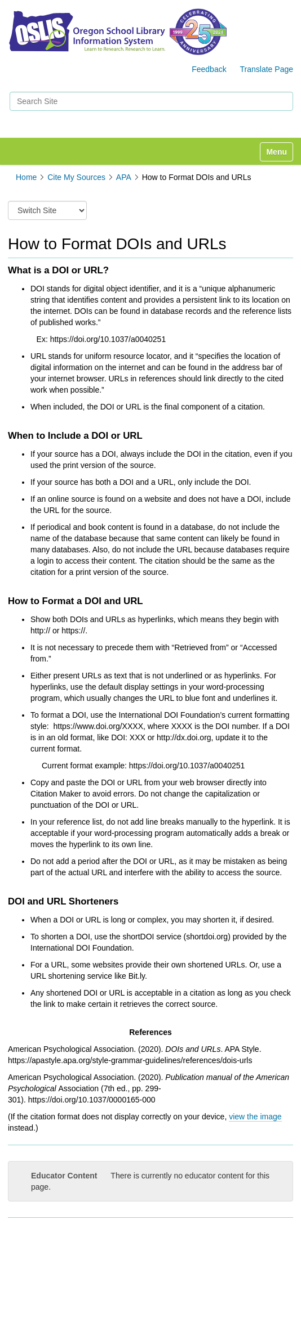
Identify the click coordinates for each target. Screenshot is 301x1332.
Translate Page (266, 69)
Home (26, 177)
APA (123, 177)
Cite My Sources (76, 177)
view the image (255, 1116)
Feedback (209, 69)
